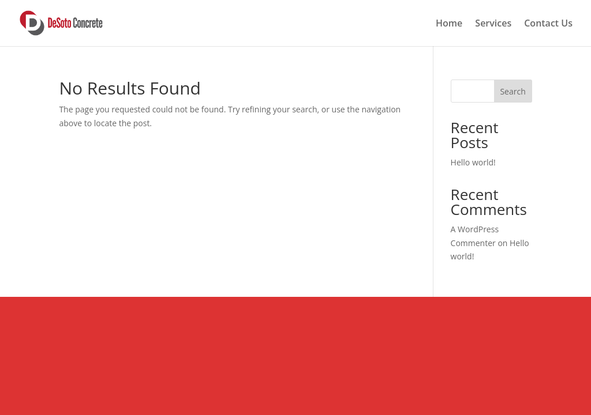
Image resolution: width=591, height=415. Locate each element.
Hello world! (473, 162)
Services (493, 24)
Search (512, 91)
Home (449, 24)
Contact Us (548, 24)
